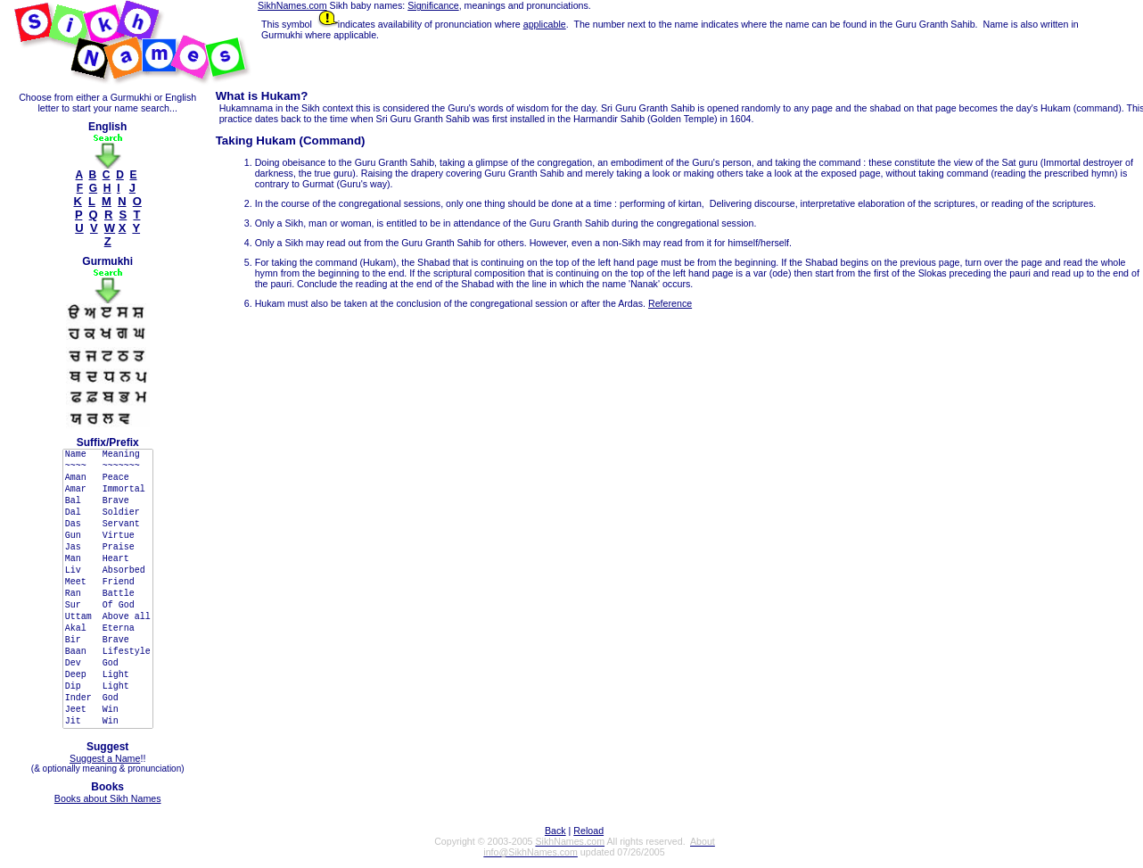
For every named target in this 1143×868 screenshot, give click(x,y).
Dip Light (107, 687)
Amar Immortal (107, 490)
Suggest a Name (105, 758)
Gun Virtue (107, 536)
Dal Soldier (107, 513)
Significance (432, 5)
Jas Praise (107, 548)
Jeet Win (107, 710)
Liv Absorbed (107, 571)
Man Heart (107, 560)
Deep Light (107, 676)
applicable (544, 24)
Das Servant (107, 525)
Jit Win (107, 722)
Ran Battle (107, 594)
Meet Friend (107, 583)
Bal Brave (107, 502)
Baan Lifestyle (107, 652)
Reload (588, 830)
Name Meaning (107, 455)
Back (555, 830)
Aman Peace (107, 478)
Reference (670, 303)
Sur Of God (107, 606)
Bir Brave (107, 641)
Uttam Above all (107, 618)
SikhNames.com (292, 5)
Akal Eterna (107, 629)
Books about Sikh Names (107, 798)
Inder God (107, 699)
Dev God (107, 664)
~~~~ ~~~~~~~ (107, 467)
